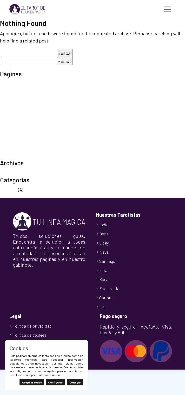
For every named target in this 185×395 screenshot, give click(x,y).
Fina (103, 270)
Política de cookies (20, 119)
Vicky (104, 243)
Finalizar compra (17, 98)
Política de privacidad (23, 127)
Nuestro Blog (13, 112)
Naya (104, 252)
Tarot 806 (10, 134)
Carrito (7, 91)
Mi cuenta (10, 105)
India (103, 224)
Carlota (105, 297)
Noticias (8, 189)
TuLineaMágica (16, 155)
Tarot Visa (10, 141)
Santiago (107, 261)
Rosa (103, 279)
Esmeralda (109, 288)
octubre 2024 (14, 172)
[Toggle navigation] (167, 9)
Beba (104, 234)
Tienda (7, 148)
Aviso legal (11, 83)
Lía (102, 307)
